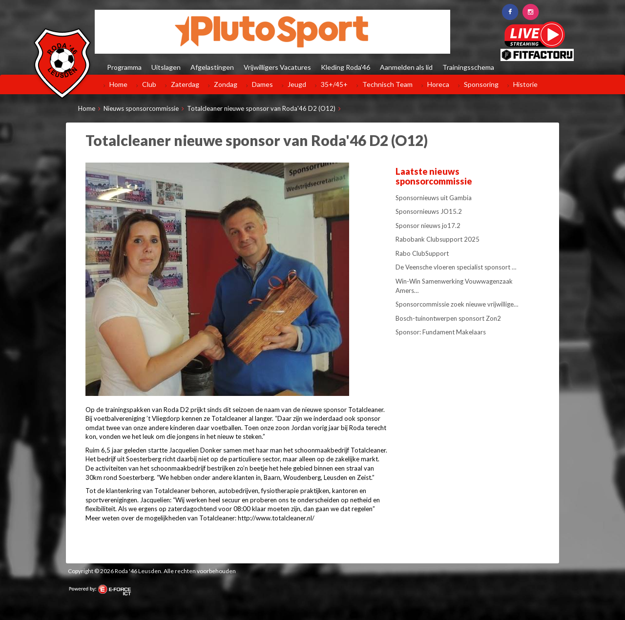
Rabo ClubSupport (422, 253)
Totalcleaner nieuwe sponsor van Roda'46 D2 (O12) (261, 108)
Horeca (438, 84)
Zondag (225, 84)
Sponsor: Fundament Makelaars (441, 332)
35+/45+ (334, 84)
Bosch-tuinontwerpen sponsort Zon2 (448, 318)
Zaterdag (185, 84)
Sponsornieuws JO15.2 (429, 211)
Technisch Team (387, 84)
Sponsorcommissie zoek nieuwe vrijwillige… (457, 304)
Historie (525, 84)
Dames (262, 84)
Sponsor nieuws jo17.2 (428, 225)
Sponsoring (481, 84)
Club (149, 84)
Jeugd (297, 84)
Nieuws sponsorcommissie (141, 108)
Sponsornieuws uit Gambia (434, 198)
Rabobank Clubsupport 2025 (437, 239)
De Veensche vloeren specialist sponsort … (456, 267)
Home (118, 84)
